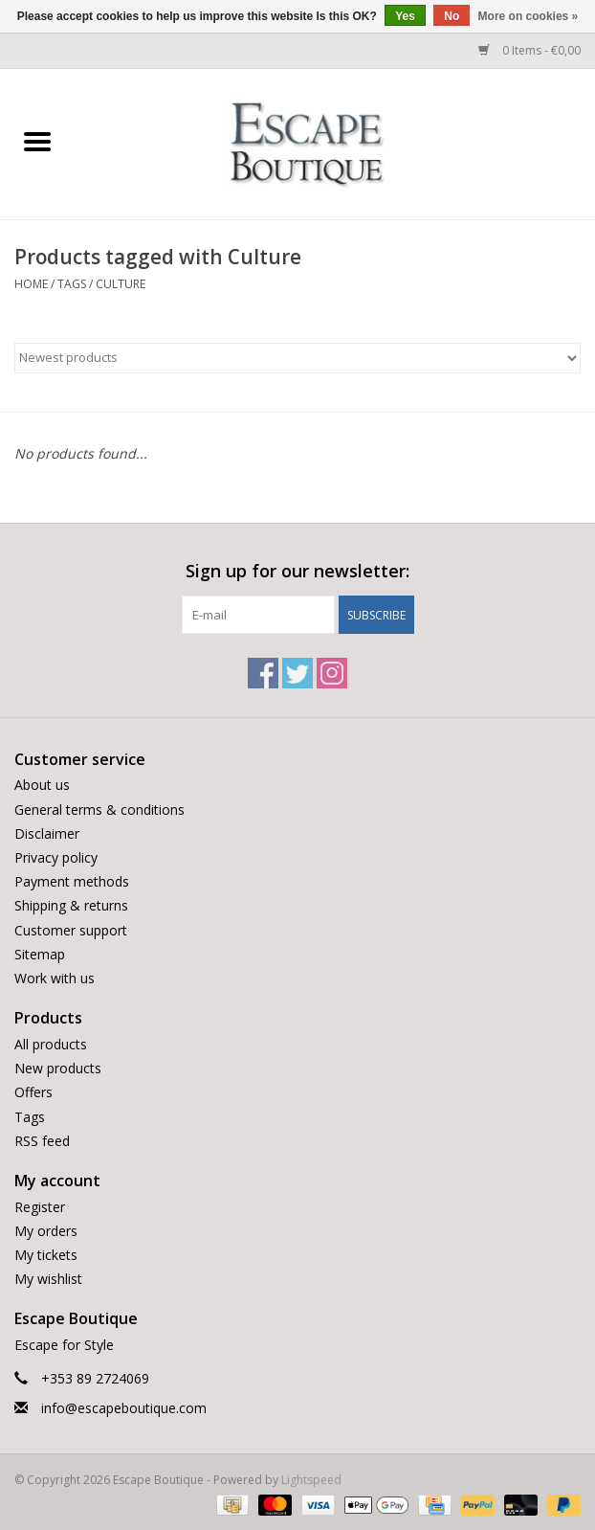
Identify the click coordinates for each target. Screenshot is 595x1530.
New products (57, 1068)
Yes (405, 16)
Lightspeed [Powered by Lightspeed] (311, 1480)
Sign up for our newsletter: (297, 571)
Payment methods (71, 881)
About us (42, 785)
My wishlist (48, 1279)
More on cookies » (528, 16)
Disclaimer (46, 833)
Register (39, 1207)
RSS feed (42, 1141)
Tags (71, 284)
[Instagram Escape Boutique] (332, 673)
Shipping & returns (71, 905)
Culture (120, 284)
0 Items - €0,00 (529, 50)
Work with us (54, 978)
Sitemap (39, 954)
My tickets (45, 1255)
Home (31, 284)
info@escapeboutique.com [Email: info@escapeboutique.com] (124, 1408)
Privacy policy (56, 857)
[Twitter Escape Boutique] (297, 673)
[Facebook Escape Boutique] (263, 673)
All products (50, 1044)
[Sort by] (297, 358)
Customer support (70, 930)
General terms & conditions (99, 809)
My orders (45, 1231)
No (451, 16)
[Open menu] (37, 141)
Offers (33, 1092)
